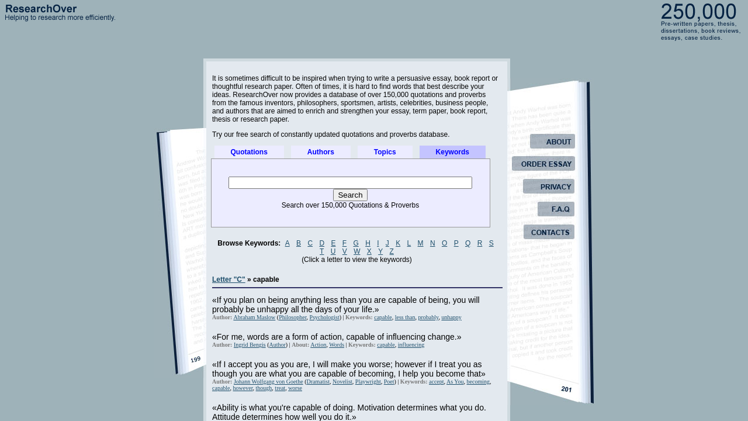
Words (336, 344)
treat (280, 388)
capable (383, 317)
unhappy (451, 317)
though (264, 388)
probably (428, 317)
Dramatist (318, 381)
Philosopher (292, 317)
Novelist (342, 381)
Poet (389, 381)
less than (405, 317)
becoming (478, 381)
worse (295, 388)
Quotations (249, 152)
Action (318, 344)
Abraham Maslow (254, 317)
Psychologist (325, 317)
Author (277, 344)
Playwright (368, 381)
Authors (320, 152)
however (243, 388)
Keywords (452, 152)
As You (454, 381)
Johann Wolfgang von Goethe (268, 381)
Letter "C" (228, 279)
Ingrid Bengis (250, 344)
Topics (385, 152)
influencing (411, 344)
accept (436, 381)
